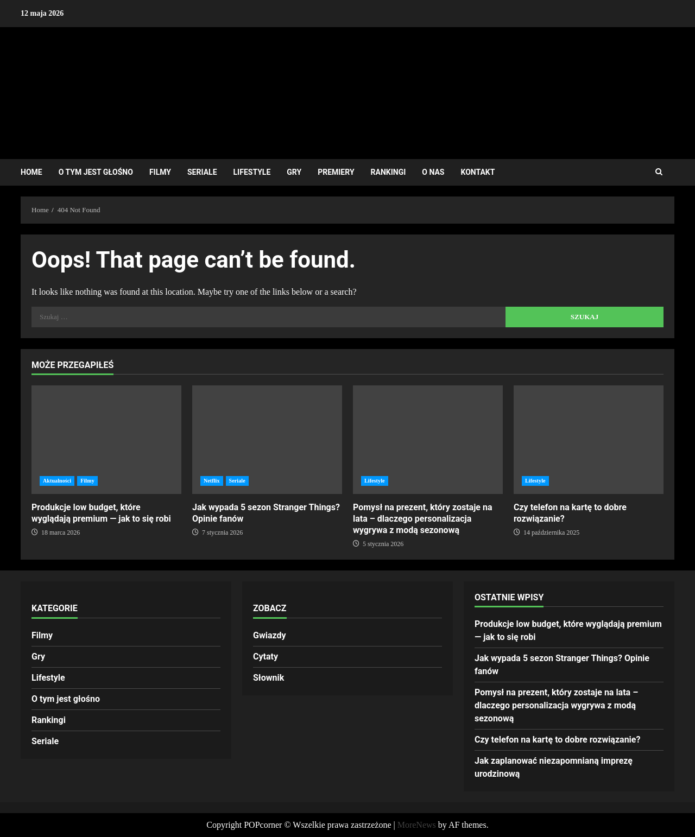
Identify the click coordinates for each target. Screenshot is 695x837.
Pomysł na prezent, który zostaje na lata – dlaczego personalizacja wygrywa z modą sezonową (428, 439)
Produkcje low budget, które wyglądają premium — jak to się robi (106, 439)
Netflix (212, 481)
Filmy (160, 172)
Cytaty (265, 656)
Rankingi (388, 172)
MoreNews (416, 824)
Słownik (268, 678)
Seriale (202, 172)
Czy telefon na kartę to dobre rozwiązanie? (589, 439)
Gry (294, 172)
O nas (433, 172)
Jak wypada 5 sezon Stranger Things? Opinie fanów (267, 439)
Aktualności (57, 481)
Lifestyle (252, 172)
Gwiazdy (269, 635)
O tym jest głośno (96, 172)
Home (31, 172)
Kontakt (477, 172)
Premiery (336, 172)
